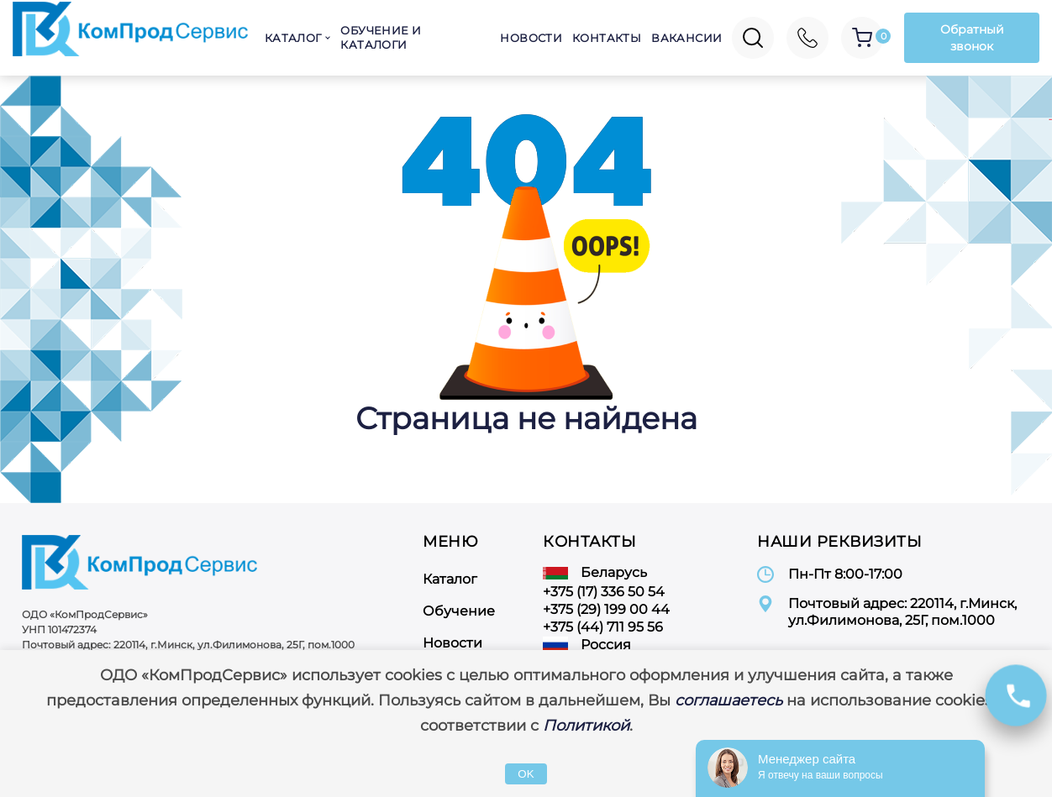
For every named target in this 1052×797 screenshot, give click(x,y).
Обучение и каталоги (380, 37)
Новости (531, 38)
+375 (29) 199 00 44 (606, 609)
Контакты (606, 38)
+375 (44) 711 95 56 (603, 627)
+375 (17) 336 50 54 (604, 592)
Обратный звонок (972, 38)
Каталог (293, 38)
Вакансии (686, 38)
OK (526, 774)
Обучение (459, 611)
